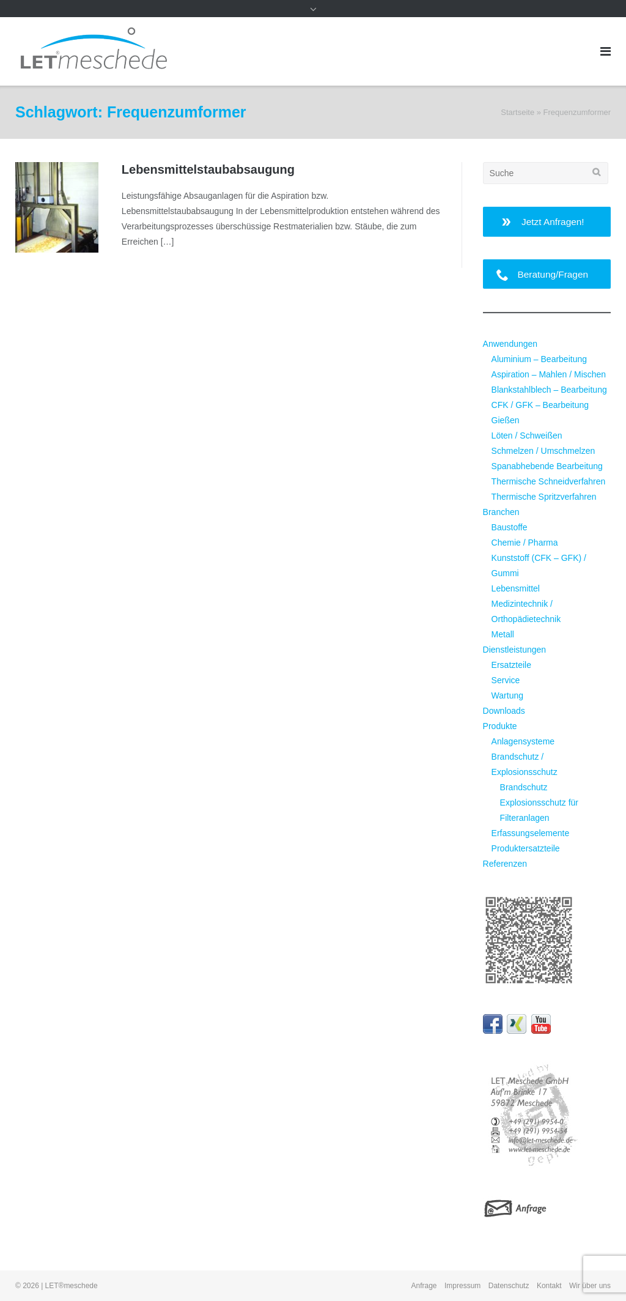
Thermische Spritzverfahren (544, 497)
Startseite (517, 112)
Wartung (507, 695)
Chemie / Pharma (525, 542)
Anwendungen (510, 344)
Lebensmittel (516, 588)
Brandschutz (524, 787)
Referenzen (505, 864)
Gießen (506, 420)
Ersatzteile (511, 665)
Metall (503, 634)
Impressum (462, 1285)
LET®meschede (71, 1285)
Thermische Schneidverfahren (549, 481)
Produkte (500, 726)
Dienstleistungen (515, 649)
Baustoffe (510, 527)
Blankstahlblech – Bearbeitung (549, 390)
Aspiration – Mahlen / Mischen (549, 374)
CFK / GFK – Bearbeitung (540, 405)
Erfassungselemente (531, 833)
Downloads (504, 711)
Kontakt (549, 1285)
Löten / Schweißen (527, 435)
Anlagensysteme (523, 741)
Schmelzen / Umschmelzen (543, 451)
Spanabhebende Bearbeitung (547, 466)
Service (506, 680)
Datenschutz (508, 1285)
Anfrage (424, 1285)
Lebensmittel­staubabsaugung (208, 169)
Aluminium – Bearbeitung (539, 359)
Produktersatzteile (526, 848)
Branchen (501, 512)
